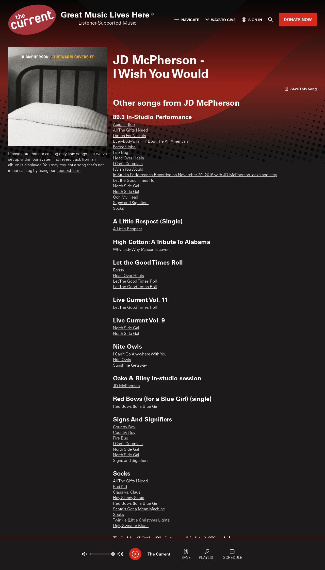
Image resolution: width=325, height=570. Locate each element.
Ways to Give (220, 19)
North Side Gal (126, 186)
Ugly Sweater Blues (131, 526)
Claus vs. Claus (126, 493)
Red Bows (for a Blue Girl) (136, 407)
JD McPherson (126, 386)
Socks (118, 209)
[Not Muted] (84, 554)
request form (68, 171)
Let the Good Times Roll (134, 181)
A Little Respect (127, 229)
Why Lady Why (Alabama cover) (141, 250)
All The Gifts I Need (130, 130)
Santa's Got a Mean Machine (139, 509)
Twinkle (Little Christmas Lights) (141, 520)
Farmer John (124, 147)
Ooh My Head (125, 198)
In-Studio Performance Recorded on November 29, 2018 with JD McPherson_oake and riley (195, 175)
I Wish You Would (128, 170)
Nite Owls (122, 360)
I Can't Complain (128, 164)
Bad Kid (120, 487)
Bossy (118, 270)
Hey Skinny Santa (128, 498)
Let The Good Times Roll (135, 282)
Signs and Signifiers (131, 203)
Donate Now (298, 19)
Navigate (186, 19)
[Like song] (300, 89)
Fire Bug (120, 153)
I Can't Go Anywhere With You (140, 354)
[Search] (270, 19)
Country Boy (124, 427)
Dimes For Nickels (129, 136)
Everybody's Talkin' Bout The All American (150, 142)
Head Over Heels (128, 158)
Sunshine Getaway (130, 366)
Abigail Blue (124, 125)
